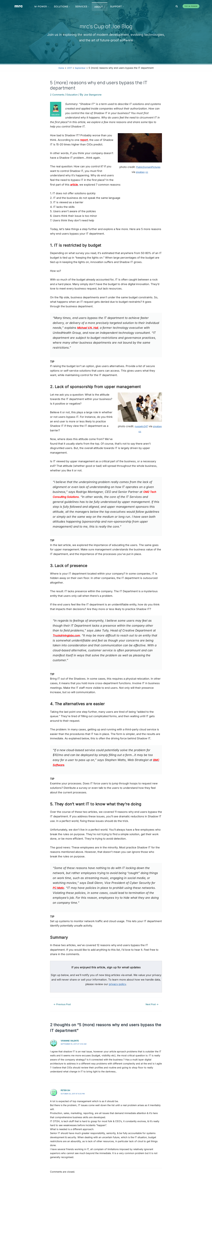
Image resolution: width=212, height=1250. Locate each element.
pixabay (156, 172)
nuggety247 (146, 430)
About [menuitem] (100, 6)
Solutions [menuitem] (62, 6)
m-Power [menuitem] (42, 6)
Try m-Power (191, 6)
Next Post (150, 1008)
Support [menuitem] (117, 6)
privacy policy (117, 988)
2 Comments (58, 94)
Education (75, 94)
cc (139, 177)
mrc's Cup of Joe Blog (106, 26)
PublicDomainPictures (132, 172)
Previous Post (64, 1008)
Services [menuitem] (82, 6)
